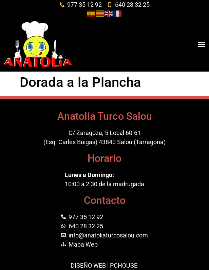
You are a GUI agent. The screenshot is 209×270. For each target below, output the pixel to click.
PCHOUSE (123, 265)
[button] (201, 44)
